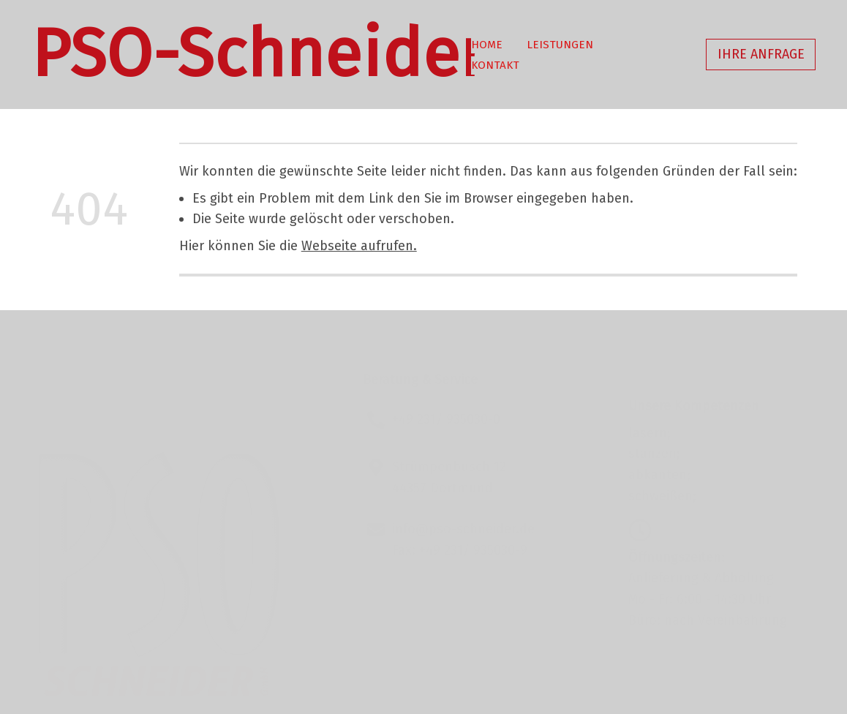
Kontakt (495, 65)
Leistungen (560, 44)
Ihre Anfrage (761, 54)
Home (486, 44)
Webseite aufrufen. (359, 246)
